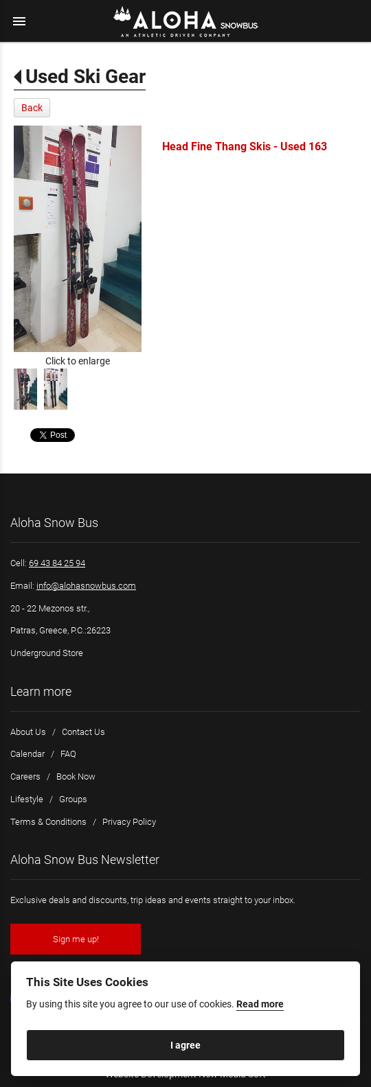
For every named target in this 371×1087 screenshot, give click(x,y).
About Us (28, 732)
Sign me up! (76, 939)
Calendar (27, 754)
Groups (73, 799)
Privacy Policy (129, 822)
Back (32, 107)
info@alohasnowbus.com (86, 586)
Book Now (75, 776)
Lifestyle (26, 799)
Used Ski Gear (85, 76)
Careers (25, 776)
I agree (185, 1045)
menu (19, 21)
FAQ (68, 754)
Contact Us (83, 732)
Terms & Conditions (48, 822)
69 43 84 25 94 (57, 563)
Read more (260, 1004)
